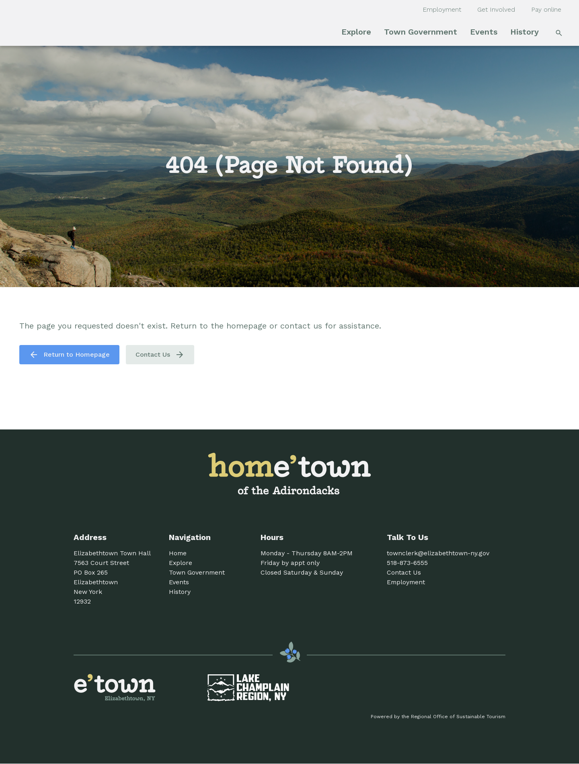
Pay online (546, 9)
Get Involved (496, 9)
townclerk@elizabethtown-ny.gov (438, 553)
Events (483, 32)
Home (178, 553)
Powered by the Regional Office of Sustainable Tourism (438, 716)
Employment (442, 9)
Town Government (420, 32)
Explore (356, 32)
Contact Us (160, 354)
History (524, 32)
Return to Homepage (69, 354)
